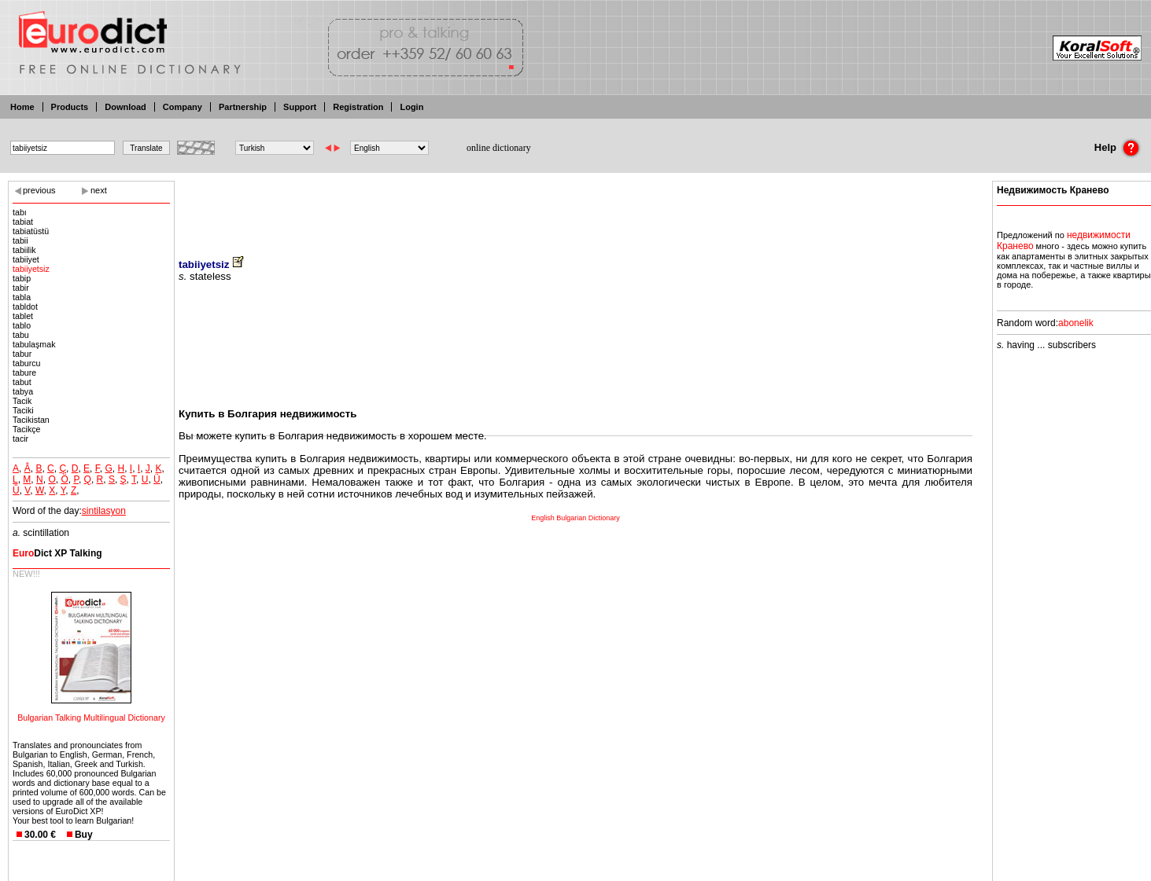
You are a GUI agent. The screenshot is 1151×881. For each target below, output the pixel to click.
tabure (24, 372)
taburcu (27, 363)
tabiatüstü (31, 231)
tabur (22, 353)
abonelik (1076, 323)
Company (182, 107)
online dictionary (499, 147)
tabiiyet (26, 259)
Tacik (22, 401)
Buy (84, 834)
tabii (20, 240)
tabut (22, 382)
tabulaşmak (34, 344)
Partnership (243, 107)
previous (39, 190)
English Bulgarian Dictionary (575, 518)
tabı (20, 212)
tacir (20, 438)
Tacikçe (27, 429)
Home (22, 107)
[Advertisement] (576, 208)
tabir (21, 287)
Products (70, 107)
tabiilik (24, 250)
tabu (21, 335)
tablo (22, 325)
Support (299, 107)
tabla (22, 297)
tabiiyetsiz (31, 268)
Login (411, 107)
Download (125, 107)
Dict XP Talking (57, 553)
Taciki (23, 410)
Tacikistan (31, 419)
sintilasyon (104, 510)
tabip (22, 278)
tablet (23, 316)
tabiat (23, 221)
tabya (23, 391)
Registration (358, 107)
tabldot (25, 306)
